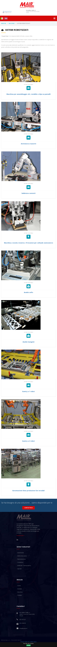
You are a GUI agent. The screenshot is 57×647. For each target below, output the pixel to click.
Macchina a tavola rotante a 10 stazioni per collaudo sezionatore (28, 243)
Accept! (28, 645)
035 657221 (22, 619)
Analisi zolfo (28, 292)
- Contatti (19, 595)
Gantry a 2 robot (28, 441)
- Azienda (19, 589)
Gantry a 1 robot (28, 391)
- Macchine (20, 592)
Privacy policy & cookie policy (28, 642)
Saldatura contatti (29, 193)
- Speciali (19, 569)
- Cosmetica (20, 562)
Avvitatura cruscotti (28, 144)
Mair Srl (3, 23)
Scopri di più (20, 535)
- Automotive (20, 552)
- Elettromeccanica (22, 556)
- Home (19, 585)
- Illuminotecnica (21, 559)
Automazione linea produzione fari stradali (28, 491)
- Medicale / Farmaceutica (24, 565)
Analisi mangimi (28, 342)
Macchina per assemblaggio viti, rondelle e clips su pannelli (28, 94)
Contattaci (28, 508)
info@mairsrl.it (7, 12)
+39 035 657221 (7, 11)
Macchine (12, 23)
